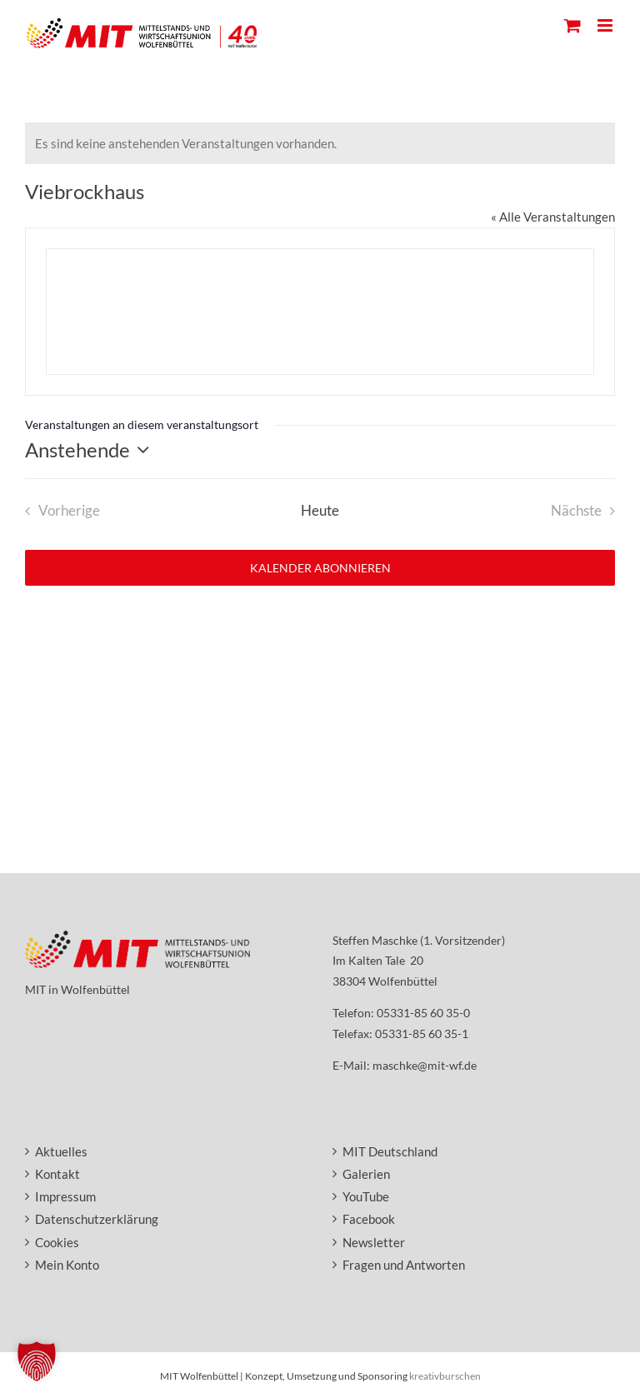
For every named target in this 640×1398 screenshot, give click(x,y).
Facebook (368, 1218)
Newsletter (373, 1242)
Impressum (65, 1196)
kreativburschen (445, 1376)
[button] (36, 1361)
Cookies (57, 1242)
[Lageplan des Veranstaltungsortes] (320, 311)
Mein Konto (67, 1264)
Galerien (366, 1173)
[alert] (320, 143)
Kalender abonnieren (320, 568)
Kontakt (57, 1173)
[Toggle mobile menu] (606, 25)
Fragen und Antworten (403, 1264)
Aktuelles (61, 1151)
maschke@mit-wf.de (424, 1065)
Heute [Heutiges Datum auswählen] (320, 510)
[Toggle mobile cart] (572, 25)
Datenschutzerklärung (96, 1218)
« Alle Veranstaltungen (553, 216)
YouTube (365, 1196)
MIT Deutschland (390, 1151)
